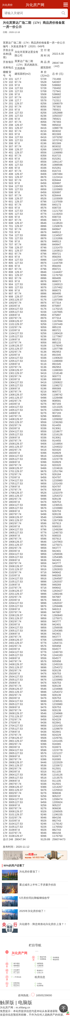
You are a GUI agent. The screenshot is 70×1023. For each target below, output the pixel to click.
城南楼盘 (16, 965)
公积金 (39, 983)
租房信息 (40, 977)
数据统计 (40, 970)
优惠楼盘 (43, 959)
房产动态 (16, 972)
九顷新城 (40, 965)
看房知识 (16, 985)
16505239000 (41, 995)
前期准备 (16, 983)
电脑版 (25, 1002)
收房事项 (40, 985)
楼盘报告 (56, 959)
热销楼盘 (56, 957)
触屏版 (7, 1002)
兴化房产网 (6, 1007)
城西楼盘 (40, 963)
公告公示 (40, 972)
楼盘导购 (43, 957)
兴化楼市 (16, 970)
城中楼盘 (16, 963)
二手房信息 (17, 977)
